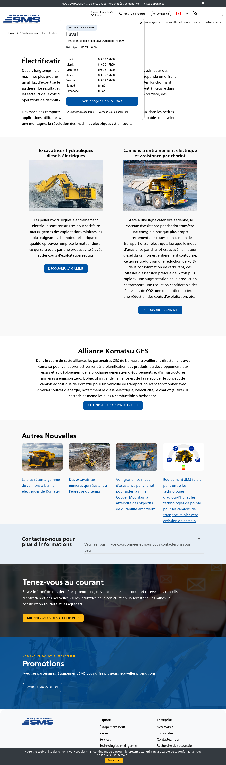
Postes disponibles (153, 3)
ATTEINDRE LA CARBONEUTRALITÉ (113, 405)
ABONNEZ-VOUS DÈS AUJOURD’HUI (53, 618)
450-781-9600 (88, 47)
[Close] (140, 23)
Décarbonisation (29, 33)
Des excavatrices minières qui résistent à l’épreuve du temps (88, 486)
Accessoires (165, 727)
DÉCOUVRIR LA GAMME (66, 269)
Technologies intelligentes (118, 746)
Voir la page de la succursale (102, 101)
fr (182, 13)
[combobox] (208, 13)
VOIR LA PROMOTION (42, 687)
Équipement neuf (112, 727)
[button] (144, 538)
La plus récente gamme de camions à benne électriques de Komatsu (41, 486)
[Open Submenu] (151, 22)
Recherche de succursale (174, 746)
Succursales (165, 733)
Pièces (104, 733)
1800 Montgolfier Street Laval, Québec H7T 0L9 (95, 40)
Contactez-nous (168, 739)
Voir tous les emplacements (113, 112)
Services (105, 739)
